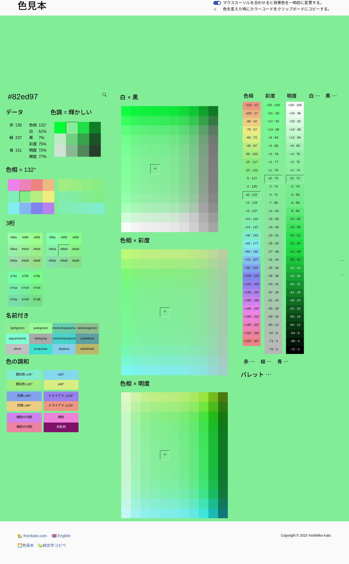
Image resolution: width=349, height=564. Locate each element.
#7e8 (36, 288)
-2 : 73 (273, 186)
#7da (13, 299)
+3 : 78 (273, 154)
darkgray (40, 338)
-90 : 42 (251, 121)
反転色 (61, 427)
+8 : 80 (295, 146)
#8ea (52, 249)
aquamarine (17, 338)
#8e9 (64, 249)
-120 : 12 (251, 105)
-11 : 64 (273, 211)
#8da (52, 260)
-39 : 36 (273, 276)
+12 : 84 (295, 137)
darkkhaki (87, 349)
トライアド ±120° (61, 396)
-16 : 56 (294, 227)
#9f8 (37, 237)
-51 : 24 (273, 300)
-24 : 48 (294, 251)
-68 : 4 (295, 341)
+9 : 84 (273, 137)
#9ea (13, 249)
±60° (61, 374)
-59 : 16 (273, 316)
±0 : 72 (295, 178)
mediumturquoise (64, 338)
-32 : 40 (294, 268)
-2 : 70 (295, 186)
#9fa (13, 237)
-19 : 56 (273, 227)
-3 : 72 (273, 194)
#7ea (13, 288)
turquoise (41, 349)
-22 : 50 (294, 243)
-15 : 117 (251, 162)
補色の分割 (24, 417)
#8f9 (64, 237)
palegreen (40, 328)
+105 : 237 (251, 276)
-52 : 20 (294, 308)
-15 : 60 (273, 219)
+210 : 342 (251, 333)
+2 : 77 (273, 162)
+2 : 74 (295, 170)
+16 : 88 (295, 129)
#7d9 (25, 299)
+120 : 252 (251, 284)
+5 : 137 (252, 211)
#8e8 (75, 249)
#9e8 (36, 249)
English (61, 536)
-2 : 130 (251, 186)
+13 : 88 (273, 129)
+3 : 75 (295, 162)
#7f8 (37, 276)
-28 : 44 (294, 259)
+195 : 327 (251, 325)
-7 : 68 (273, 202)
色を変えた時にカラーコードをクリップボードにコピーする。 (277, 9)
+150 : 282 (251, 300)
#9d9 (25, 260)
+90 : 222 (251, 268)
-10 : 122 (251, 170)
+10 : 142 (251, 219)
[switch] (217, 3)
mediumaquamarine (64, 328)
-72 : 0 (295, 349)
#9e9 (25, 249)
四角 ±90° (24, 396)
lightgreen (17, 328)
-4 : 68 (295, 202)
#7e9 (25, 288)
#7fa (13, 276)
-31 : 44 (273, 259)
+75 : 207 (251, 259)
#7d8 (36, 299)
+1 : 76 (273, 170)
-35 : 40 (273, 268)
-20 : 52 (294, 235)
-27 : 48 (273, 251)
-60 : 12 (294, 325)
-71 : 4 (273, 341)
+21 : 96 (273, 113)
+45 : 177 (251, 243)
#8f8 (75, 237)
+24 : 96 (295, 113)
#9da (13, 260)
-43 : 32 (273, 284)
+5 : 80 (273, 146)
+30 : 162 (251, 235)
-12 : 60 (294, 219)
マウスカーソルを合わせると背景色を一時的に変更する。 (273, 3)
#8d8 (75, 260)
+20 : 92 (295, 121)
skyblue (63, 349)
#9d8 (36, 260)
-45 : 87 (251, 146)
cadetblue (87, 338)
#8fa (52, 237)
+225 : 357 (251, 341)
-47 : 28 (273, 292)
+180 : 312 (251, 316)
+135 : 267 (251, 292)
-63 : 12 (273, 325)
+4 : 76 (295, 154)
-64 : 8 (295, 333)
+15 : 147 (251, 227)
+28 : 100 (295, 105)
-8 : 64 (295, 211)
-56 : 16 (294, 316)
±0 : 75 (273, 178)
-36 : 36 (294, 276)
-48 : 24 (294, 300)
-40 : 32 (294, 284)
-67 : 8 (273, 333)
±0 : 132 (251, 194)
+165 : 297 (251, 308)
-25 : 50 (273, 243)
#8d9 (64, 260)
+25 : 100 (273, 105)
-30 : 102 (251, 154)
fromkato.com (32, 536)
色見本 (25, 545)
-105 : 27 (251, 113)
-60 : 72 (251, 137)
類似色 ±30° (24, 374)
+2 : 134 (252, 202)
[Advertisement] (174, 52)
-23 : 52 (273, 235)
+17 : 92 (273, 121)
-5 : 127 (251, 178)
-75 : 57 (251, 129)
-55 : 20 (273, 308)
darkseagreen (87, 328)
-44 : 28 (294, 292)
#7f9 (25, 276)
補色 (61, 417)
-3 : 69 (295, 194)
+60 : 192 (251, 251)
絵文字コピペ (52, 545)
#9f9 (25, 237)
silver (17, 349)
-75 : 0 (273, 349)
